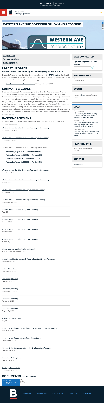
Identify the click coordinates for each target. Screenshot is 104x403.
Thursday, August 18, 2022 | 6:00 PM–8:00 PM (23, 158)
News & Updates (58, 394)
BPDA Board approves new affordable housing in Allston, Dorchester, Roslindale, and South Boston (86, 124)
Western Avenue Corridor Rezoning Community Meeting (23, 190)
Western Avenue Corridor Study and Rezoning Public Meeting (25, 128)
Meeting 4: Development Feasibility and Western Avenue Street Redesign (29, 328)
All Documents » (29, 376)
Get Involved (26, 394)
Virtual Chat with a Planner (12, 318)
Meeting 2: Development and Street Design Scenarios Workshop (26, 348)
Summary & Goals (11, 59)
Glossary (87, 394)
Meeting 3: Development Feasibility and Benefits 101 (21, 338)
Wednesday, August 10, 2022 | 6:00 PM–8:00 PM (24, 155)
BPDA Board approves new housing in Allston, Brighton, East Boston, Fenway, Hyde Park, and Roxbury (85, 115)
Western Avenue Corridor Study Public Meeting (20, 209)
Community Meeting (10, 279)
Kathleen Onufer (78, 164)
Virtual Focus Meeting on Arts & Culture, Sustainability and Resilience (28, 259)
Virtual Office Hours (9, 269)
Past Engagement (10, 63)
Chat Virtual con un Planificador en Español (18, 249)
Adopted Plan (9, 56)
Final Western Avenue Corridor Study (20, 84)
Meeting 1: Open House (11, 368)
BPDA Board (53, 75)
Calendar (83, 95)
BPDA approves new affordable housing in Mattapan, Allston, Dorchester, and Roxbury (87, 133)
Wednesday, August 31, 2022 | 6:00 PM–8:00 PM (24, 162)
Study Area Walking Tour (11, 358)
